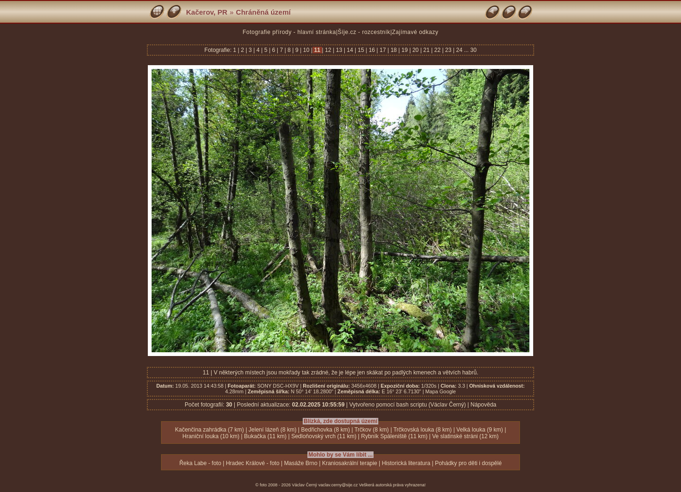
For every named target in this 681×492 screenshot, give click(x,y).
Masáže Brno (300, 463)
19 (404, 50)
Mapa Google (440, 391)
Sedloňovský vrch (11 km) (324, 436)
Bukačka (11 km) (265, 436)
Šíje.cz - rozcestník (364, 32)
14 (350, 50)
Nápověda (483, 404)
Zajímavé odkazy (415, 32)
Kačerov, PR (206, 12)
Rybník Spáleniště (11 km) (394, 436)
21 (426, 50)
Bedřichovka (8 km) (325, 429)
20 (415, 50)
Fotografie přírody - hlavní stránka (289, 32)
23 (448, 50)
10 (306, 50)
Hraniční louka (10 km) (210, 436)
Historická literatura (406, 463)
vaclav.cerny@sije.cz (338, 485)
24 (459, 50)
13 (339, 50)
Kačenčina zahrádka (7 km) (209, 429)
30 (473, 50)
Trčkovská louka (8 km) (422, 429)
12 (328, 50)
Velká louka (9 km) (479, 429)
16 (371, 50)
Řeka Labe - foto (200, 463)
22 (437, 50)
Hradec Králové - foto (252, 463)
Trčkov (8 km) (371, 429)
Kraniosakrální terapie (349, 463)
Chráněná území (263, 12)
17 (382, 50)
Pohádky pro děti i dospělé (468, 463)
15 (361, 50)
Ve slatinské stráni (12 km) (465, 436)
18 (394, 50)
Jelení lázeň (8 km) (272, 429)
